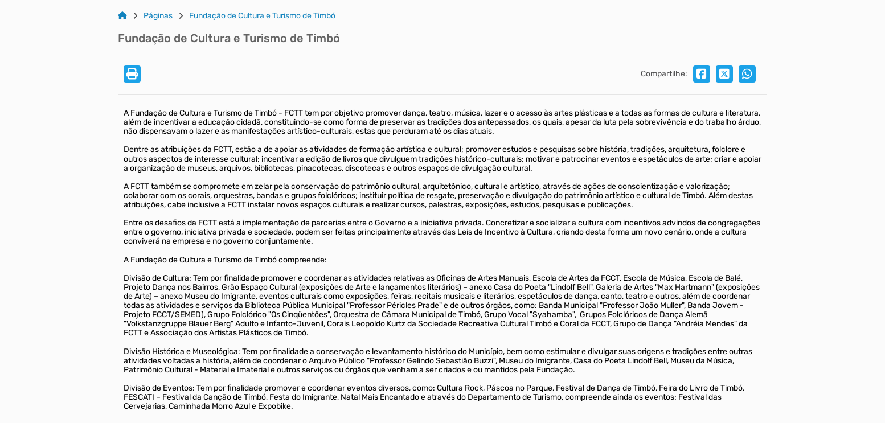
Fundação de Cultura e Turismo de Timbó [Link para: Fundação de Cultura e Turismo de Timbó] (262, 15)
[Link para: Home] (122, 15)
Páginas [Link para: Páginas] (158, 15)
